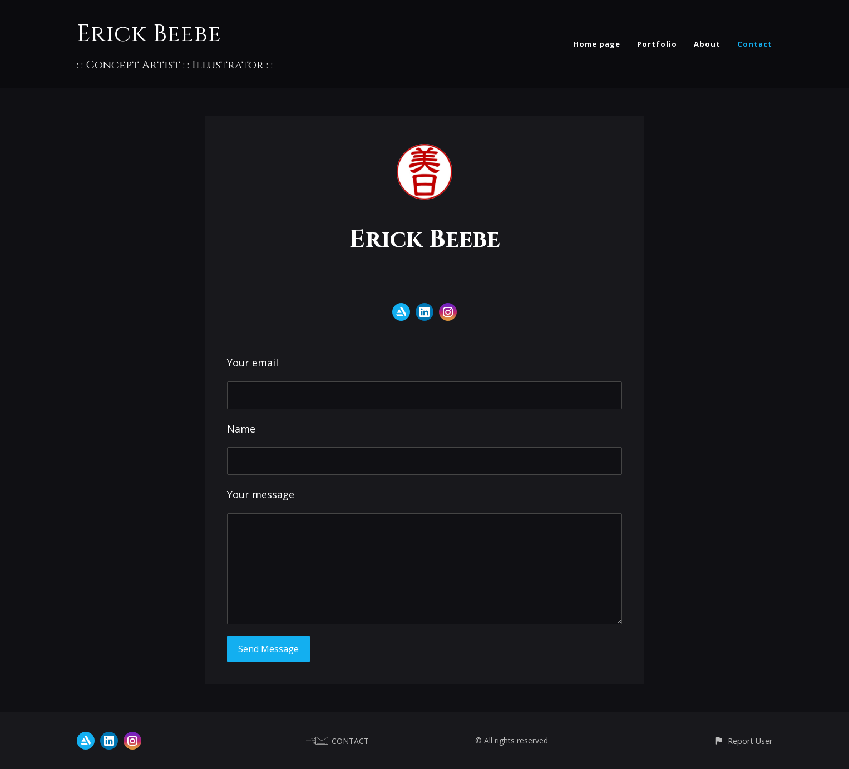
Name (241, 428)
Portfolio (657, 44)
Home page (596, 44)
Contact (754, 44)
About (707, 44)
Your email (252, 362)
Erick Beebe (149, 34)
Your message (260, 494)
